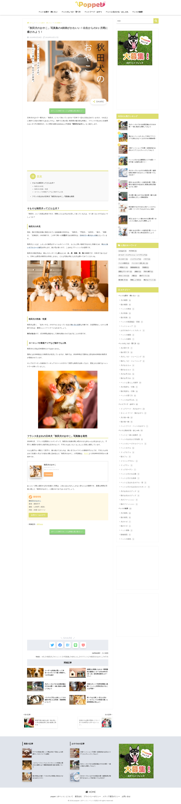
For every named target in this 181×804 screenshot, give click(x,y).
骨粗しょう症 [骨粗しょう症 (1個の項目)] (135, 280)
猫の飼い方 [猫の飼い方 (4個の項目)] (123, 280)
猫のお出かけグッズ (130, 495)
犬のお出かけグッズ (130, 491)
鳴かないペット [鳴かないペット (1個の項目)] (149, 280)
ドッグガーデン (128, 469)
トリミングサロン (129, 461)
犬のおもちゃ (128, 365)
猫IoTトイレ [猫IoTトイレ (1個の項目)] (144, 276)
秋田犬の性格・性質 (41, 189)
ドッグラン (127, 465)
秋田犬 (49, 657)
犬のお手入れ (128, 374)
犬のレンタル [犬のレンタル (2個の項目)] (124, 276)
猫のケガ (126, 526)
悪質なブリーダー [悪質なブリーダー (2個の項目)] (125, 271)
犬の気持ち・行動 (129, 387)
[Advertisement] (67, 147)
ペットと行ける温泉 (130, 478)
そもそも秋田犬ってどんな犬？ (43, 183)
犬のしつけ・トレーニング (133, 356)
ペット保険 (127, 530)
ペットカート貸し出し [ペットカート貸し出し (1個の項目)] (140, 263)
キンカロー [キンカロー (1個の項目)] (123, 259)
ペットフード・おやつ (93, 12)
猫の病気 (126, 517)
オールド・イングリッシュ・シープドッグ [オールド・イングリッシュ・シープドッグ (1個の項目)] (133, 255)
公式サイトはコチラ (38, 515)
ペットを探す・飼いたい (48, 12)
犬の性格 (126, 313)
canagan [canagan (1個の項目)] (122, 251)
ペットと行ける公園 (130, 474)
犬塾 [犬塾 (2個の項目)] (134, 276)
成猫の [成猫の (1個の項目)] (138, 271)
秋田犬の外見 (38, 186)
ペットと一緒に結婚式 (131, 435)
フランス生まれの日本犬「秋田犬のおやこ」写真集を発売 (53, 196)
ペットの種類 (128, 335)
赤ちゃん (75, 657)
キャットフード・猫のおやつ (134, 413)
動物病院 (126, 534)
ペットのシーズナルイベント (134, 443)
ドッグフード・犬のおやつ (133, 409)
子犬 (106, 657)
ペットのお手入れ (129, 400)
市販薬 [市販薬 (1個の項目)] (145, 267)
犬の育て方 (127, 348)
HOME (90, 793)
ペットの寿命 (128, 309)
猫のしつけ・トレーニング (133, 361)
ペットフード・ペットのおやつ (134, 426)
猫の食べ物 (127, 421)
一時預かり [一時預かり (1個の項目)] (123, 267)
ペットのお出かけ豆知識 (132, 439)
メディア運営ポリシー (111, 797)
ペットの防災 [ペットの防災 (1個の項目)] (124, 263)
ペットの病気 (128, 539)
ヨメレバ (52, 467)
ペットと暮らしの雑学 (131, 382)
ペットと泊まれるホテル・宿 (134, 482)
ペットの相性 (128, 339)
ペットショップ (128, 326)
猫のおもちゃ (128, 369)
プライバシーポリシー (92, 797)
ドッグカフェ (128, 452)
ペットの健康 (137, 12)
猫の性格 (126, 317)
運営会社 (78, 797)
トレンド (58, 657)
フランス (84, 657)
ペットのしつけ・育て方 (71, 12)
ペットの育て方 (128, 395)
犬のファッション (129, 499)
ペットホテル (128, 448)
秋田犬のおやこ (50, 465)
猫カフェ (126, 456)
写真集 (66, 657)
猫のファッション (129, 504)
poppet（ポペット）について (62, 797)
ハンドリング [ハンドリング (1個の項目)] (135, 259)
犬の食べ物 (127, 417)
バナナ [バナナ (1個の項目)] (147, 259)
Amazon (49, 474)
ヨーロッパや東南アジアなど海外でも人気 (48, 192)
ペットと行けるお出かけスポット (135, 487)
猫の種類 (126, 304)
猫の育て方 (127, 352)
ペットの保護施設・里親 (132, 322)
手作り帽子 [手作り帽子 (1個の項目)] (148, 271)
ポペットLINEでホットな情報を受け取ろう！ (67, 111)
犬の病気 (126, 513)
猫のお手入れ (128, 378)
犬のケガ (126, 521)
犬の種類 (105, 654)
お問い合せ (126, 797)
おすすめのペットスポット (133, 330)
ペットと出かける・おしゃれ (117, 12)
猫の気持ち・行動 (129, 391)
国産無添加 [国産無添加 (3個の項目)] (134, 267)
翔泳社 (86, 453)
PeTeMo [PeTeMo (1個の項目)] (132, 251)
